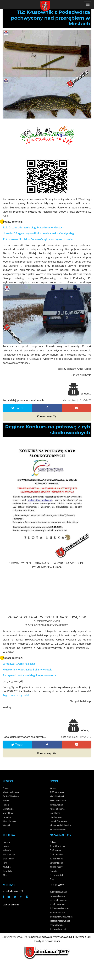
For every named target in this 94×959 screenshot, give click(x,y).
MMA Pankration (58, 800)
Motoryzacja (9, 854)
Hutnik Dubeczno (58, 821)
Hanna (6, 800)
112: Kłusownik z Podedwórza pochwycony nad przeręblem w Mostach (50, 18)
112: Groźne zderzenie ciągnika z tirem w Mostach (33, 227)
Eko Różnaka (56, 817)
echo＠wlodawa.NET (13, 891)
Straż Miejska (56, 862)
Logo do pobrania (11, 904)
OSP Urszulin (56, 854)
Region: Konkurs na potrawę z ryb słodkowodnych (47, 429)
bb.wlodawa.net (57, 904)
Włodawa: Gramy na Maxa (19, 663)
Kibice (53, 788)
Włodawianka (56, 804)
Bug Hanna (55, 813)
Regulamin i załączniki (16, 695)
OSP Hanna (55, 850)
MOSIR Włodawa (58, 829)
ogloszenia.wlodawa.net (61, 916)
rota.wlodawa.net (58, 896)
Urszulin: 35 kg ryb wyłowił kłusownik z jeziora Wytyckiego (39, 233)
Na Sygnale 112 (60, 835)
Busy (52, 879)
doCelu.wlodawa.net (59, 908)
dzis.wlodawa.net (58, 929)
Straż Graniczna (57, 846)
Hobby (6, 846)
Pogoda (53, 871)
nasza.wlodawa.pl (42, 936)
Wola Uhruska (9, 821)
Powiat (6, 788)
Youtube (7, 866)
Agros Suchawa (57, 808)
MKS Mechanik (57, 796)
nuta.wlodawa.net (58, 891)
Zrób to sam (8, 858)
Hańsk (6, 804)
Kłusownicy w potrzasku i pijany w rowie (27, 669)
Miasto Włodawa (11, 792)
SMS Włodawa (57, 792)
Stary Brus (8, 813)
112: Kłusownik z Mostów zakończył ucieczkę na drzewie (38, 239)
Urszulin (7, 817)
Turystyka (7, 871)
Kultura (9, 835)
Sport (54, 781)
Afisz (5, 875)
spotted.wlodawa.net (60, 920)
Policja (53, 842)
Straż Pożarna (56, 858)
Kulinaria (7, 850)
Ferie (5, 862)
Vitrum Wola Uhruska (60, 825)
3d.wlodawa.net (57, 912)
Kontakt (9, 885)
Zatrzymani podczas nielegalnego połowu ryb (30, 675)
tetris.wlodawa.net (59, 900)
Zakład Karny (56, 866)
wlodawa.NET (65, 936)
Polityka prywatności (47, 940)
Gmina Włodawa (11, 796)
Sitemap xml (83, 936)
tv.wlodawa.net (57, 925)
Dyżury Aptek (56, 875)
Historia (6, 842)
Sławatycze (8, 808)
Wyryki (6, 825)
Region (8, 781)
